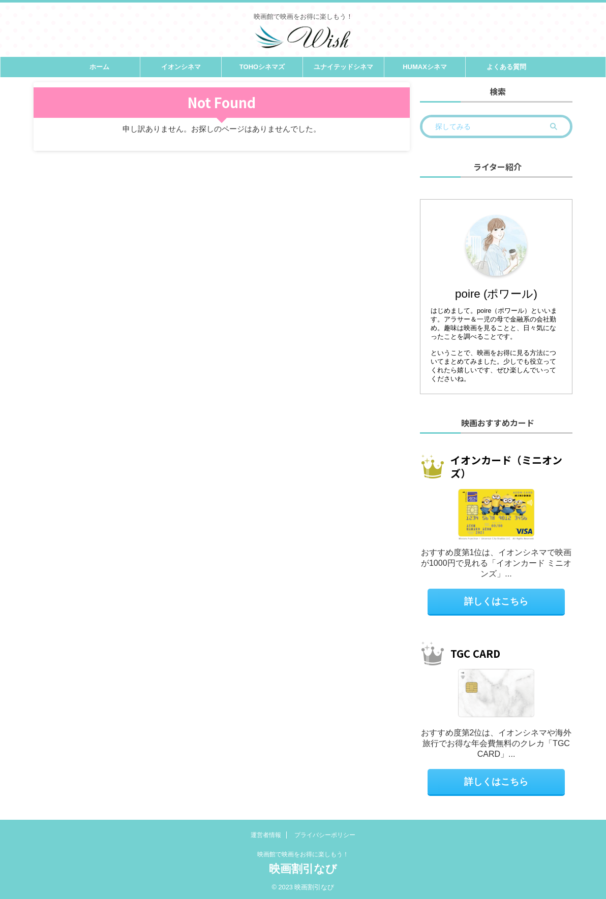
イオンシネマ (181, 67)
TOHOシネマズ (262, 67)
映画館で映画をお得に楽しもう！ (303, 853)
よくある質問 (506, 67)
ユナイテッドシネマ (343, 67)
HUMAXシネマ (425, 67)
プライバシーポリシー (324, 834)
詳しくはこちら (496, 600)
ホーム (99, 67)
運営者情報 (266, 834)
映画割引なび (303, 868)
